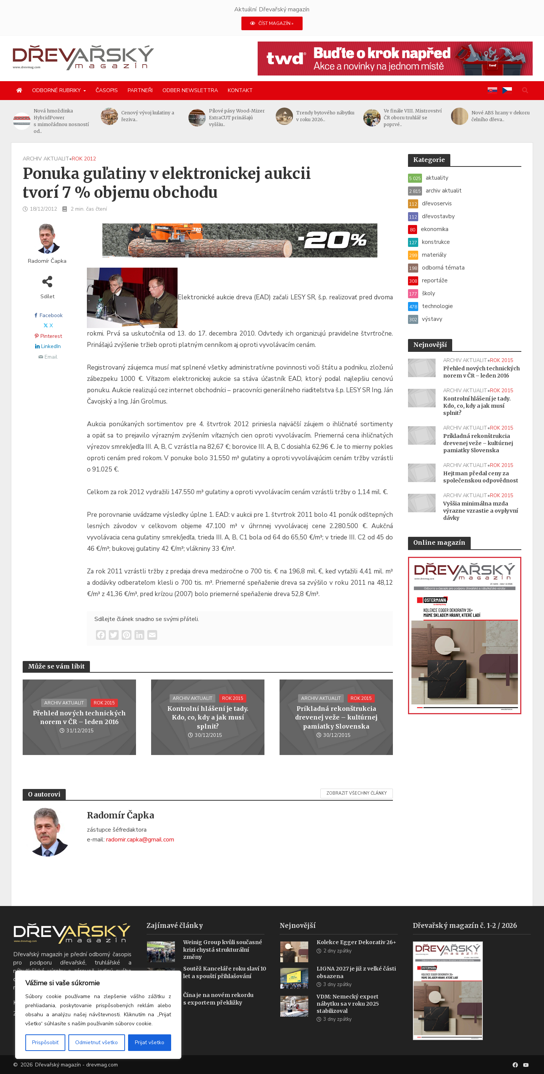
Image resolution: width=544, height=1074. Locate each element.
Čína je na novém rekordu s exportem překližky (218, 1010)
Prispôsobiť (45, 1042)
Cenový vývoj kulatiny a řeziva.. (148, 116)
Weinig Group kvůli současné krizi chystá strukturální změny (222, 960)
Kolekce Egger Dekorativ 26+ (356, 953)
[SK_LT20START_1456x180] (239, 245)
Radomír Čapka (47, 261)
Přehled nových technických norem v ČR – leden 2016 (79, 717)
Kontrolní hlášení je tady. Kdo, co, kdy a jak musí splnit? (207, 717)
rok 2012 (84, 158)
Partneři (140, 90)
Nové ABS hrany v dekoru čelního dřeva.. (500, 116)
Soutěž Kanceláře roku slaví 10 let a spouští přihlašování (224, 984)
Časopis (107, 90)
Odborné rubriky (56, 90)
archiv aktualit (46, 158)
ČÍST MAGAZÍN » (272, 23)
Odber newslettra (190, 90)
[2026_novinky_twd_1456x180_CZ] (395, 58)
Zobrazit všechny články (356, 793)
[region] (98, 1015)
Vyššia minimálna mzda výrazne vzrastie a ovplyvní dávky (480, 510)
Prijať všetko (149, 1042)
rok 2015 (104, 703)
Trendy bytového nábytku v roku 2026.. (326, 116)
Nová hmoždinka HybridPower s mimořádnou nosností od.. (61, 121)
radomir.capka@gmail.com (140, 839)
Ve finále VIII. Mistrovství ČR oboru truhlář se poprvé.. (413, 117)
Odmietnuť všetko (96, 1042)
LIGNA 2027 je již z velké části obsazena (356, 984)
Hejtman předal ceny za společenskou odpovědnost (480, 477)
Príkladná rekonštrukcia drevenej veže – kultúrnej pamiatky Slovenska (336, 717)
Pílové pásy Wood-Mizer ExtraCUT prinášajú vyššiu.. (237, 117)
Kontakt (240, 90)
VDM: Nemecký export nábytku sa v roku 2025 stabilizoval (348, 1015)
